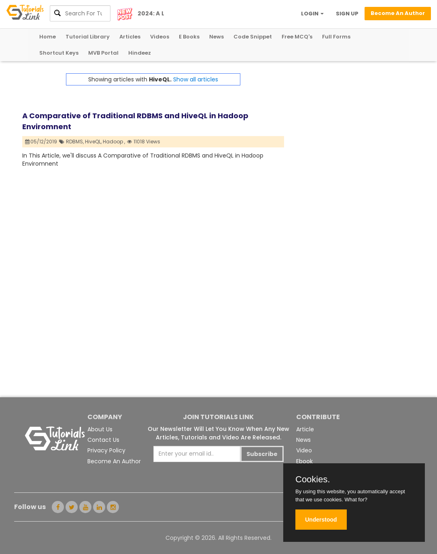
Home (47, 36)
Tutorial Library (88, 36)
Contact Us (103, 440)
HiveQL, (93, 141)
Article (305, 429)
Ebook (304, 461)
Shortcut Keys (58, 53)
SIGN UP (347, 13)
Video (304, 450)
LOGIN (312, 13)
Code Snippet (252, 36)
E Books (189, 36)
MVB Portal (103, 53)
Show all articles (195, 79)
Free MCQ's (297, 36)
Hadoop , (114, 141)
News (216, 36)
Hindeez (139, 53)
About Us (99, 429)
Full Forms (336, 36)
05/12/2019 (41, 141)
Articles (129, 36)
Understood (321, 519)
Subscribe (262, 454)
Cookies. (312, 479)
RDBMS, (75, 141)
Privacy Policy (106, 450)
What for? (355, 499)
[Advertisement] (349, 124)
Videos (159, 36)
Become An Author (114, 461)
